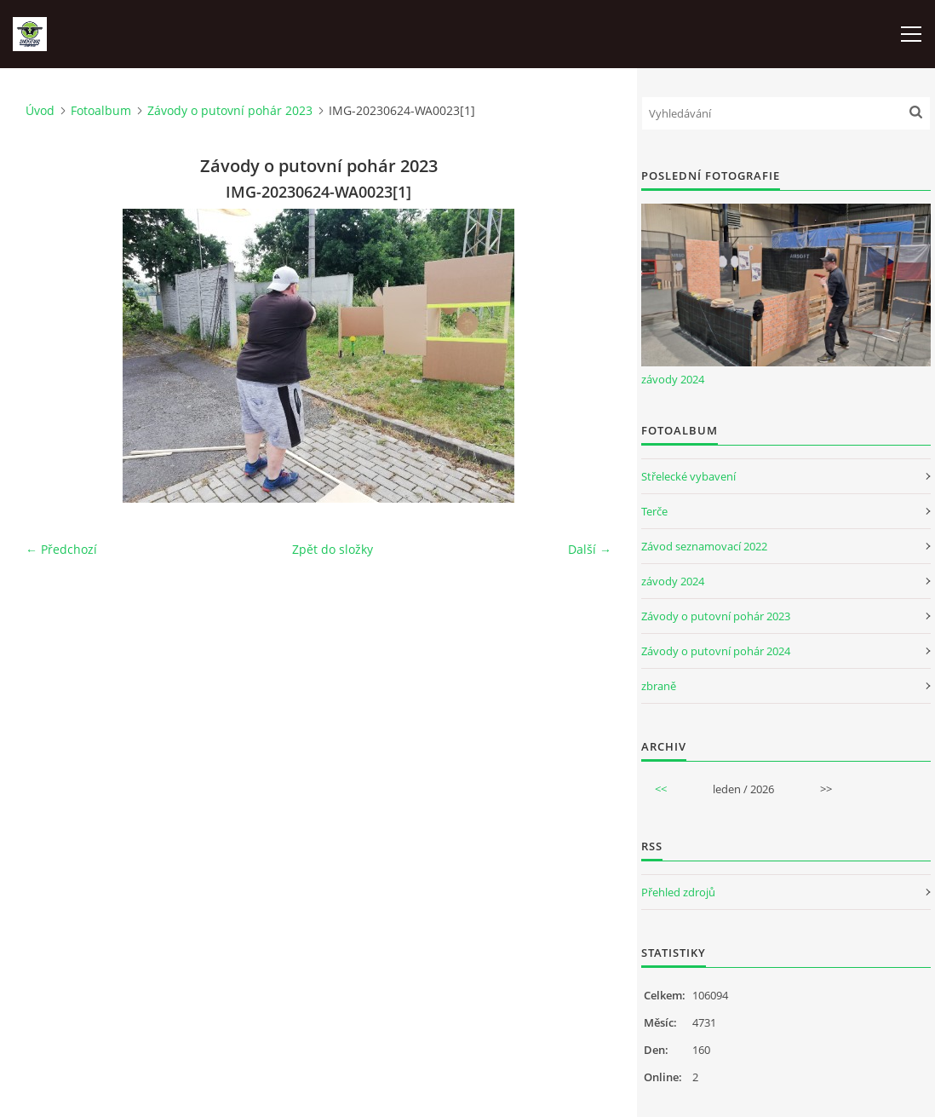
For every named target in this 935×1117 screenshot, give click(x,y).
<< (661, 789)
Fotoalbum (101, 110)
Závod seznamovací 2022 (704, 546)
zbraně (658, 686)
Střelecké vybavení (688, 476)
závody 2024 (672, 379)
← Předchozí (61, 549)
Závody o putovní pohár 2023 (230, 110)
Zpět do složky (332, 549)
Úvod (40, 110)
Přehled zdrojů (678, 892)
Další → (589, 549)
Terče (654, 511)
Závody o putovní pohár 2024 (715, 651)
